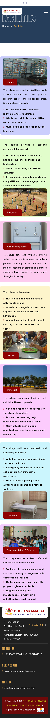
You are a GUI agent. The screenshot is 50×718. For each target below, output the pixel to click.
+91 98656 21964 (13, 654)
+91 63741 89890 (33, 654)
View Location (37, 624)
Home (5, 26)
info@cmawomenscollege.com (19, 688)
